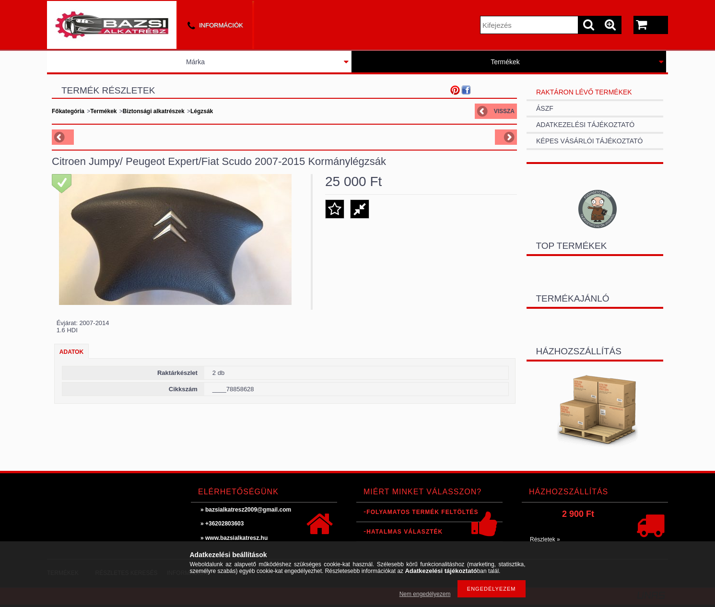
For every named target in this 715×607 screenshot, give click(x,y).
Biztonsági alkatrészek (154, 111)
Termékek (505, 62)
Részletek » (545, 539)
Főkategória (68, 111)
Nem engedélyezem (425, 594)
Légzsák (201, 111)
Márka (195, 62)
